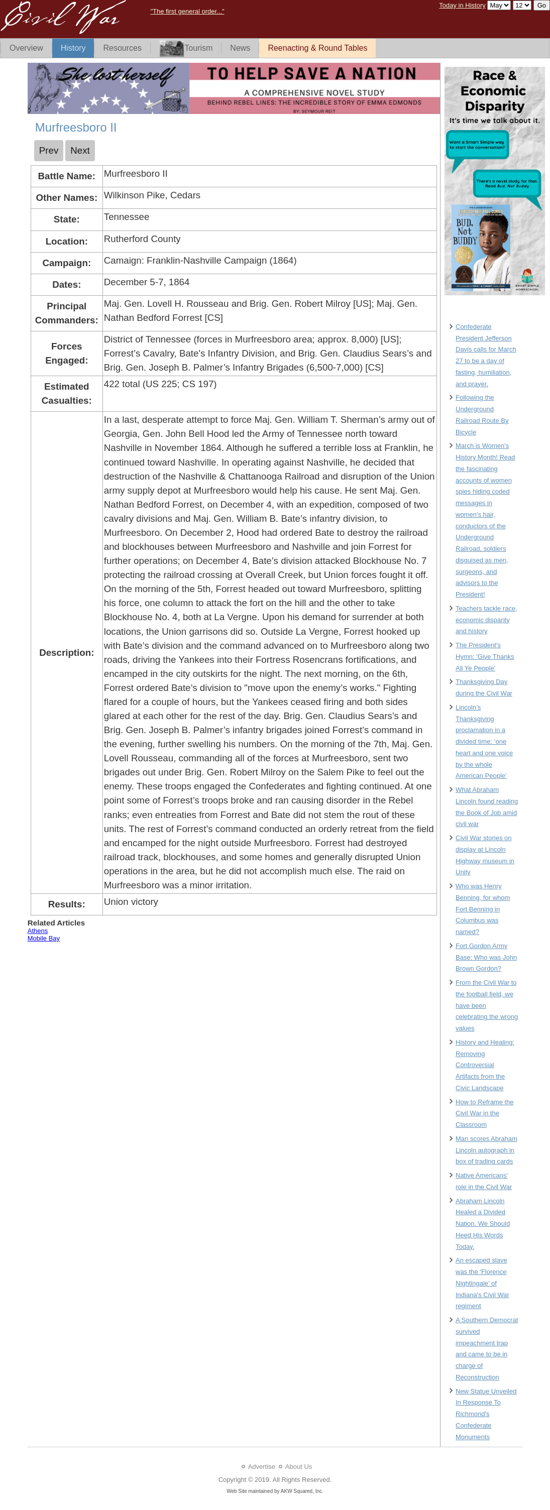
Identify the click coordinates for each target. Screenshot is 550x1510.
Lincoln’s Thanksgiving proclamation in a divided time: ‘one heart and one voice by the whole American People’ (484, 742)
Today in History (462, 5)
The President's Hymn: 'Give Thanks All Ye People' (485, 656)
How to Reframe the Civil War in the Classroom (485, 1113)
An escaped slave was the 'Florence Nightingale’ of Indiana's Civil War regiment (482, 1283)
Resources (122, 48)
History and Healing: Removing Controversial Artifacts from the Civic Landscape (485, 1065)
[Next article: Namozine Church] (80, 150)
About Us (298, 1466)
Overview (26, 48)
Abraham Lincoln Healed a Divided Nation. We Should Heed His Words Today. (483, 1223)
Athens (38, 931)
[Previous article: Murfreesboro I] (49, 150)
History (73, 48)
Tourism (185, 48)
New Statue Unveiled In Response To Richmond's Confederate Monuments (486, 1414)
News (240, 48)
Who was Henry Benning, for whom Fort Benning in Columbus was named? (483, 909)
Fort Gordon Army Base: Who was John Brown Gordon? (486, 957)
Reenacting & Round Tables (317, 48)
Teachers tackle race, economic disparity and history (486, 620)
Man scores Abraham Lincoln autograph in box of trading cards (486, 1150)
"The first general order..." (187, 11)
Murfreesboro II (76, 127)
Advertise (261, 1466)
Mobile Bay (44, 938)
